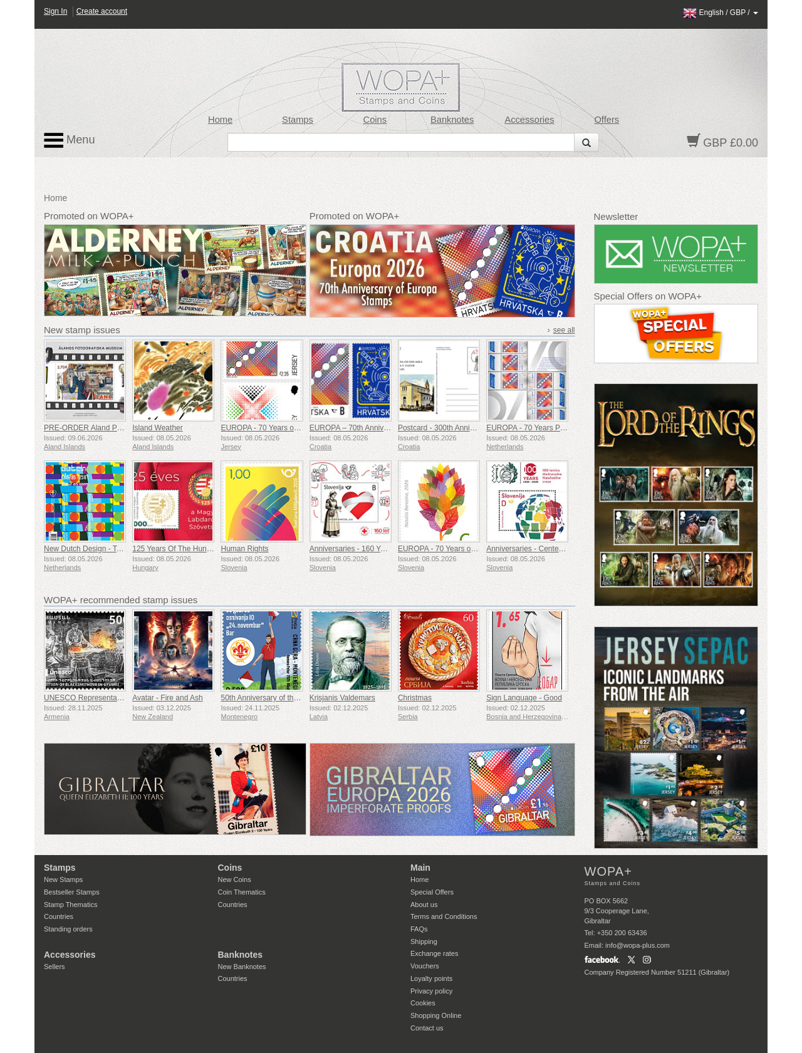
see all (564, 330)
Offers (606, 120)
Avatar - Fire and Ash (167, 697)
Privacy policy (431, 991)
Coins (375, 120)
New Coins (234, 879)
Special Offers (432, 892)
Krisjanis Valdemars (342, 697)
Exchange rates (434, 953)
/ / (720, 12)
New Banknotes (242, 966)
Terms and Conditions (443, 916)
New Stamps (63, 879)
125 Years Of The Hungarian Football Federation (213, 548)
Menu (69, 140)
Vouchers (424, 966)
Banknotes (452, 120)
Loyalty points (431, 978)
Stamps (297, 120)
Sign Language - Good (524, 697)
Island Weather (157, 427)
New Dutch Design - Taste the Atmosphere (114, 548)
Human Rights (244, 548)
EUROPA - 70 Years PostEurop (538, 427)
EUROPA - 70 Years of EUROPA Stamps (465, 548)
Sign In (55, 11)
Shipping (423, 941)
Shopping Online (435, 1015)
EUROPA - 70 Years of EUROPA (275, 427)
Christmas (415, 697)
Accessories (529, 120)
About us (423, 904)
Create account (101, 11)
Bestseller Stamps (72, 892)
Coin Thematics (242, 892)
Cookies (422, 1003)
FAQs (419, 929)
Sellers (54, 966)
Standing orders (68, 929)
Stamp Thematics (70, 904)
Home (220, 120)
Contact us (427, 1028)
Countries (58, 916)
